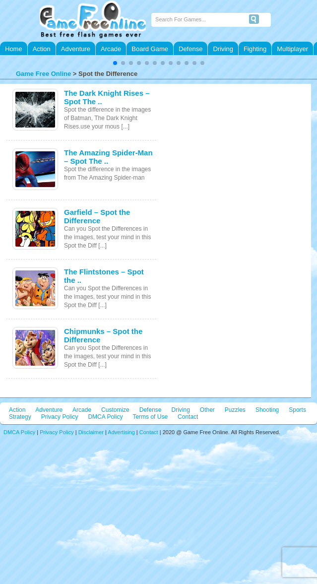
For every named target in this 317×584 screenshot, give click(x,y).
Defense (190, 49)
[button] (115, 63)
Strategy (20, 416)
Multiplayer (292, 49)
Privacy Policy (59, 416)
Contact (188, 416)
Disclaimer (91, 432)
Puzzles (235, 409)
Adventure (75, 49)
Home (13, 49)
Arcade (111, 49)
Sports (297, 409)
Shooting (267, 409)
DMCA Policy (105, 416)
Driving (223, 49)
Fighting (255, 49)
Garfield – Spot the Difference (97, 216)
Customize (115, 409)
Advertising (121, 432)
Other (207, 409)
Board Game (149, 49)
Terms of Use (150, 416)
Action (42, 49)
